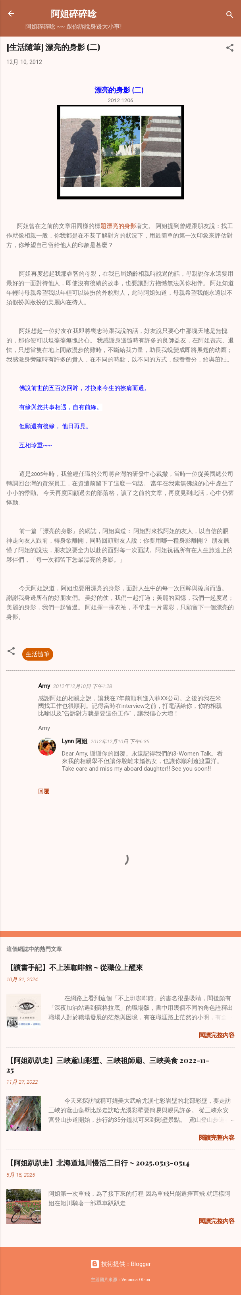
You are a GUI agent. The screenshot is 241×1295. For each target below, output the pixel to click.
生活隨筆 (38, 654)
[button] (230, 49)
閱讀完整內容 (217, 1035)
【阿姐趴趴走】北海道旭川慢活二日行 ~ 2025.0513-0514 (97, 1162)
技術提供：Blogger (120, 1264)
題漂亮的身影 (118, 226)
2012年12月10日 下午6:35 (120, 741)
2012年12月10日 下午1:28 (82, 686)
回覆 (43, 791)
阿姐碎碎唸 (73, 13)
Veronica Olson (135, 1279)
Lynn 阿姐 (74, 741)
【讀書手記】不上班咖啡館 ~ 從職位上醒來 (74, 967)
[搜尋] (230, 16)
